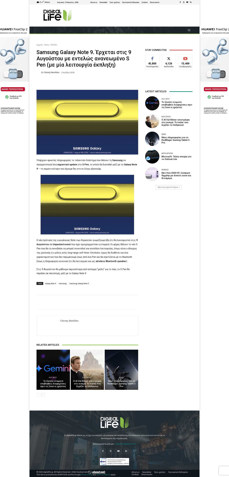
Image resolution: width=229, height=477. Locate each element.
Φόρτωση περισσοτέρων (169, 187)
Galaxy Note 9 (50, 283)
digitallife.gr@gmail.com (125, 444)
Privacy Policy (86, 474)
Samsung (63, 283)
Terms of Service (103, 474)
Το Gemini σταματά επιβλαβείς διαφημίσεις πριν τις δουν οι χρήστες (53, 384)
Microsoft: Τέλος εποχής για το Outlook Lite (176, 158)
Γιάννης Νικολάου (52, 72)
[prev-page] (38, 395)
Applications (167, 153)
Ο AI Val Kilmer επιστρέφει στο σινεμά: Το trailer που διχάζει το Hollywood (87, 384)
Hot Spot (53, 377)
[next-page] (43, 395)
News (46, 45)
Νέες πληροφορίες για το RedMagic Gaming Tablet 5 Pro (121, 384)
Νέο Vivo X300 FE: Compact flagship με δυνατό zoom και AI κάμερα (176, 175)
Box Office (86, 377)
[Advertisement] (168, 214)
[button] (189, 30)
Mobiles (54, 45)
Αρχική (39, 45)
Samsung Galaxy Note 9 (79, 283)
